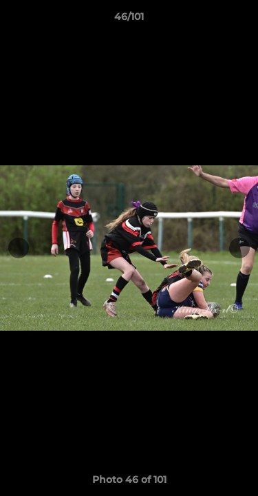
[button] (241, 20)
